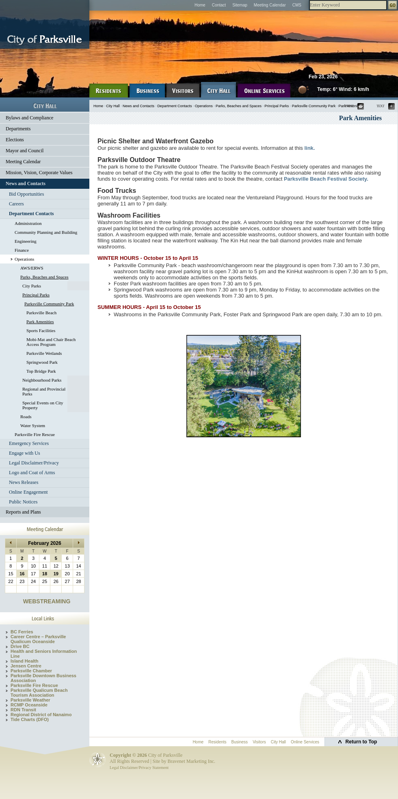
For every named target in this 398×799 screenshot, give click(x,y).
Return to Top (361, 742)
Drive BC (20, 646)
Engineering (26, 241)
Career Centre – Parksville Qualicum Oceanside (38, 639)
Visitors (259, 742)
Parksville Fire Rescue (35, 434)
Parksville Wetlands (44, 353)
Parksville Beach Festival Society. (326, 179)
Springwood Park (42, 362)
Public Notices (23, 502)
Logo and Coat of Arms (32, 472)
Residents (217, 742)
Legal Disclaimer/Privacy (34, 463)
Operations (24, 259)
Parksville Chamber (31, 670)
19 (56, 573)
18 (44, 573)
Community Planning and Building (46, 232)
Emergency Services (29, 443)
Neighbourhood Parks (41, 380)
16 (21, 573)
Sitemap (239, 5)
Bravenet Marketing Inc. (191, 761)
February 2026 (44, 543)
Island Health (24, 661)
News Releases (23, 482)
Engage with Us (24, 453)
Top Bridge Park (41, 371)
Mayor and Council (24, 150)
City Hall (113, 106)
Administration (28, 223)
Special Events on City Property (42, 405)
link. (309, 148)
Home (200, 5)
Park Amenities (40, 321)
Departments (18, 129)
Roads (26, 416)
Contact (219, 5)
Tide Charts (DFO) (30, 719)
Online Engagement (28, 492)
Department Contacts (31, 213)
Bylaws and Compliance (29, 118)
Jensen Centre (26, 665)
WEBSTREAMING (47, 601)
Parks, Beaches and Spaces (44, 276)
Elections (15, 140)
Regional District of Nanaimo (41, 714)
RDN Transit (23, 709)
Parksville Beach (41, 312)
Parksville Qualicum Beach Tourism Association (39, 693)
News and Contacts (25, 183)
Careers (16, 204)
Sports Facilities (40, 330)
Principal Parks (36, 294)
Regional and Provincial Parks (43, 391)
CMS (296, 5)
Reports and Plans (23, 512)
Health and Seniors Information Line (44, 654)
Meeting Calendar (270, 5)
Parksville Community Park (49, 303)
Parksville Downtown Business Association (43, 678)
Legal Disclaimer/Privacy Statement (139, 767)
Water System (32, 425)
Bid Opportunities (26, 194)
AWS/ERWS (31, 268)
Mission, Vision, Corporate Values (39, 172)
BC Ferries (22, 631)
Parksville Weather (30, 700)
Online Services (305, 742)
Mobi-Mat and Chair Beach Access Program (51, 342)
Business (239, 742)
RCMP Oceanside (29, 704)
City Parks (31, 285)
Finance (22, 250)
